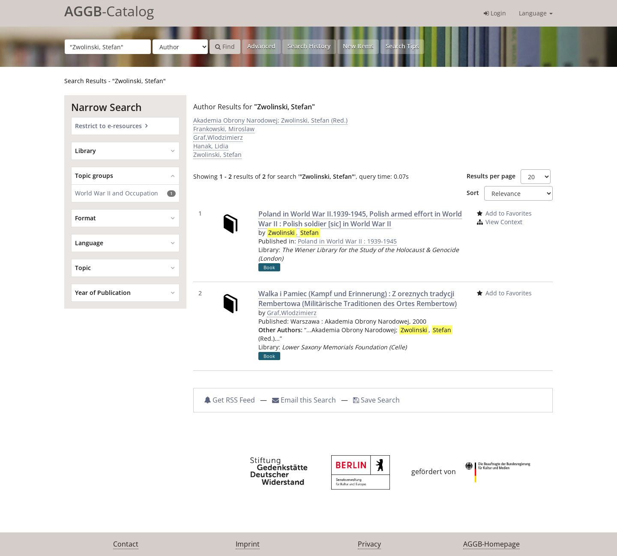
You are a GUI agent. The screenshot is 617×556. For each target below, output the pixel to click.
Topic (83, 268)
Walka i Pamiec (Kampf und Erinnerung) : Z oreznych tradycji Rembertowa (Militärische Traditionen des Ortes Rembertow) (357, 298)
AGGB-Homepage (491, 544)
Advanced (261, 46)
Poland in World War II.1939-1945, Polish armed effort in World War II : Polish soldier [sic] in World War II (360, 218)
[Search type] (180, 46)
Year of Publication (103, 293)
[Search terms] (108, 46)
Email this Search (305, 400)
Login (495, 13)
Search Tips (402, 46)
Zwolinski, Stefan (217, 154)
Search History (309, 46)
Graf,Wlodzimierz (218, 137)
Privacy (369, 544)
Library (85, 151)
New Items (358, 46)
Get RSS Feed (229, 400)
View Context (503, 222)
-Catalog (109, 11)
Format (85, 218)
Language (536, 13)
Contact (125, 544)
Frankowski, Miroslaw (224, 129)
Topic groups (94, 175)
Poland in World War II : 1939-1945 (347, 241)
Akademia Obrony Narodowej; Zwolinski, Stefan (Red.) (270, 120)
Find (225, 46)
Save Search (376, 400)
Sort (473, 193)
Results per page (491, 176)
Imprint (248, 544)
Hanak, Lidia (210, 146)
